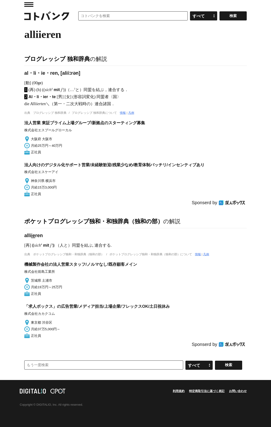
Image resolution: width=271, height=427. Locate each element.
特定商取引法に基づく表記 (206, 391)
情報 (123, 112)
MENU (28, 4)
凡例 (131, 112)
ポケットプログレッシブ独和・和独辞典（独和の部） (93, 221)
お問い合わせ (238, 391)
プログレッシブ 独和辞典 (57, 59)
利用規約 (179, 391)
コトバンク (46, 15)
